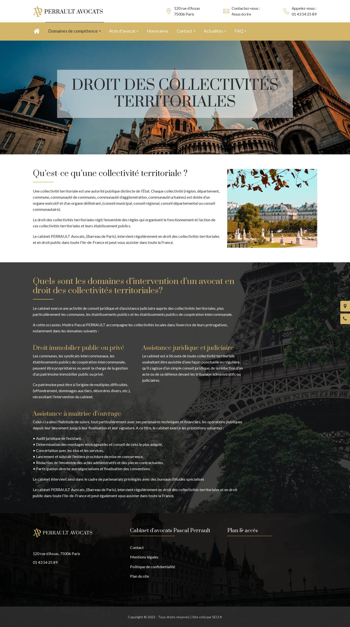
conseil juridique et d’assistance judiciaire (121, 308)
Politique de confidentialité (152, 566)
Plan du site (139, 576)
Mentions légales (144, 557)
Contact (137, 547)
